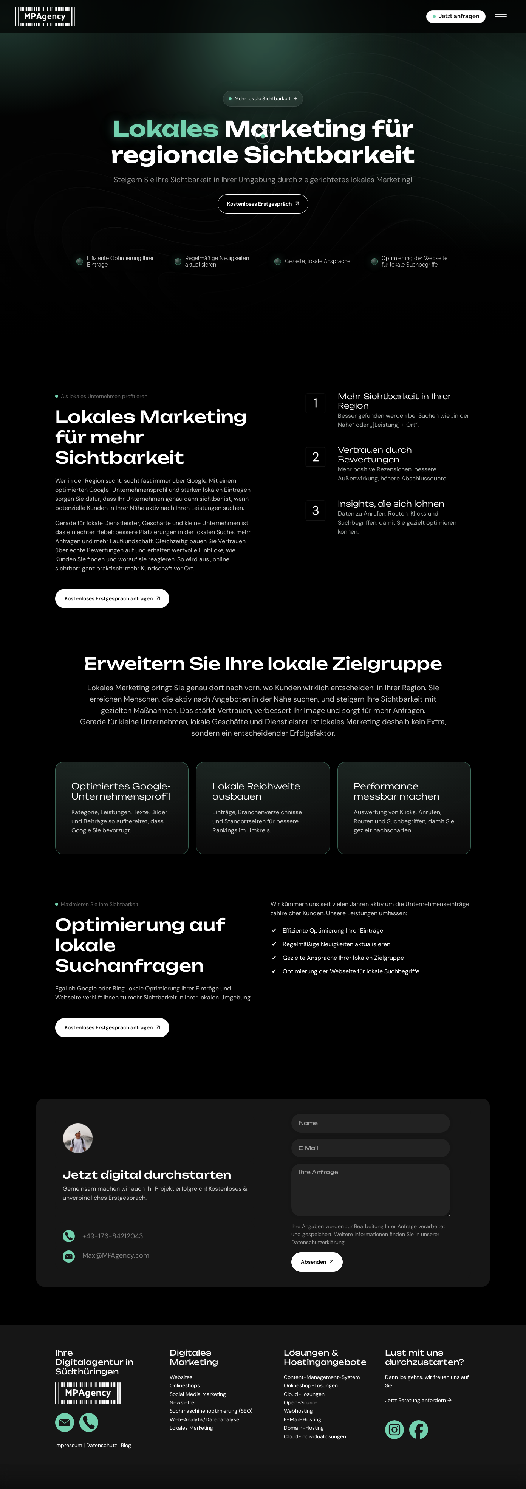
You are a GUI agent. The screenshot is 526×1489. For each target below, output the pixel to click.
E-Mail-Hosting (302, 1419)
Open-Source (300, 1402)
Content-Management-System (322, 1377)
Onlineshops (185, 1385)
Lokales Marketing (191, 1428)
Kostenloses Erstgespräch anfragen (109, 598)
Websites (181, 1377)
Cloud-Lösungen (304, 1394)
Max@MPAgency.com (115, 1255)
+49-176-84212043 (112, 1236)
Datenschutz (102, 1445)
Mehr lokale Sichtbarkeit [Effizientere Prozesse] (263, 98)
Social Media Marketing (198, 1394)
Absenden (313, 1261)
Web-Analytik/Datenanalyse (204, 1419)
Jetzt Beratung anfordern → (418, 1400)
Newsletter (183, 1402)
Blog (126, 1445)
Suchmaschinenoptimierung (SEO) (211, 1411)
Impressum (69, 1445)
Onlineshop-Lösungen (311, 1385)
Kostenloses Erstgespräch (259, 203)
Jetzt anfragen (456, 16)
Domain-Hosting (304, 1428)
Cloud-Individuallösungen (315, 1436)
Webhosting (298, 1411)
